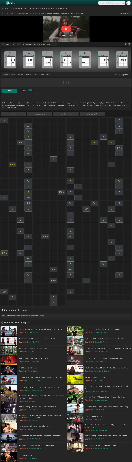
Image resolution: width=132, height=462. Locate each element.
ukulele (20, 75)
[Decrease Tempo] (3, 44)
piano (13, 75)
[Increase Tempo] (19, 44)
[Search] (123, 3)
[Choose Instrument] (47, 74)
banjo (35, 75)
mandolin (28, 75)
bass (42, 75)
